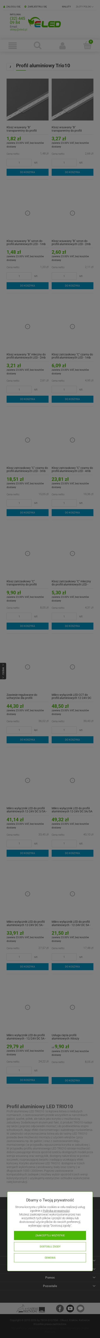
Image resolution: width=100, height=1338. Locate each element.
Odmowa (50, 1257)
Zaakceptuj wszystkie (50, 1235)
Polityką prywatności (56, 1211)
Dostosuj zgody (50, 1246)
